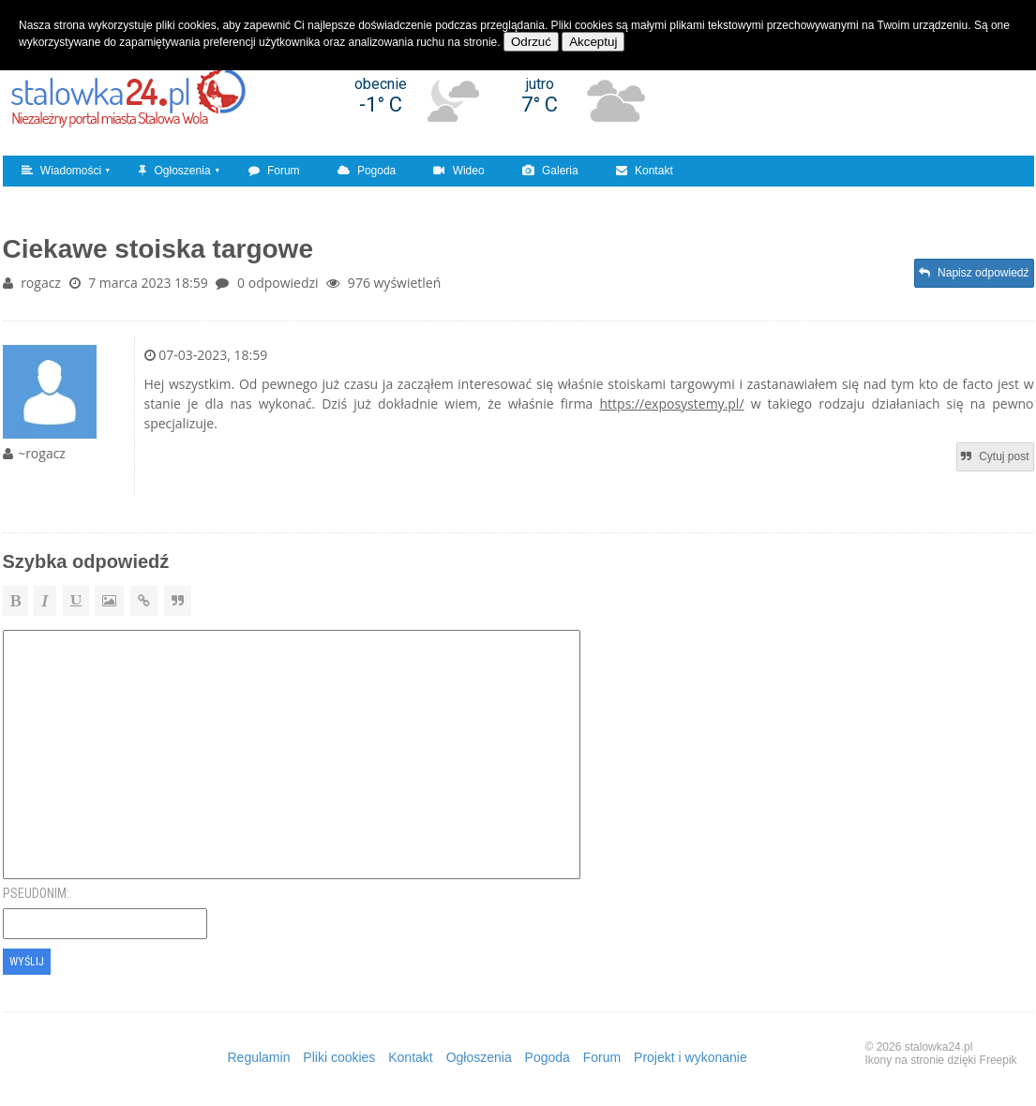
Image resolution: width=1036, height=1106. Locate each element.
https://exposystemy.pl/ (672, 403)
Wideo (458, 170)
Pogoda (367, 170)
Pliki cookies (339, 1057)
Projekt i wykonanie (690, 1057)
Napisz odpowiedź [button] (974, 272)
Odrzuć (531, 42)
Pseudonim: (36, 893)
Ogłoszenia (174, 170)
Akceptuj (593, 42)
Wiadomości (62, 170)
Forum (274, 170)
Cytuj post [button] (995, 456)
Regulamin (259, 1057)
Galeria (550, 170)
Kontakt (644, 170)
